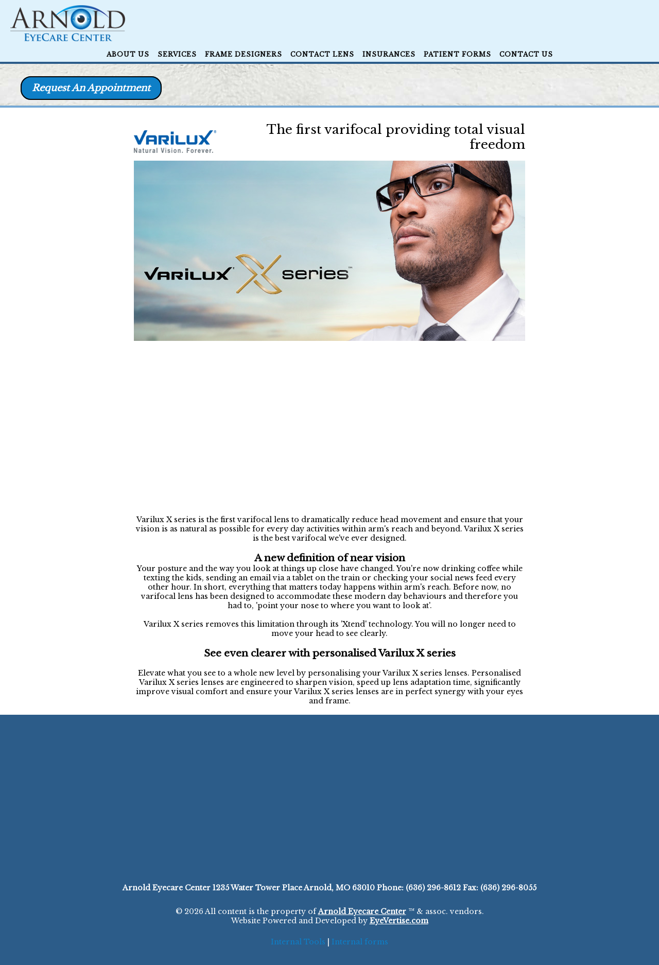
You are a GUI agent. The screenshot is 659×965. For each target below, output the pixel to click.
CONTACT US (526, 54)
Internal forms (360, 941)
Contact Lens (322, 54)
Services (177, 54)
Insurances (388, 54)
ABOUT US (128, 54)
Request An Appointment (91, 88)
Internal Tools (298, 941)
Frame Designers (243, 54)
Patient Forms (457, 54)
